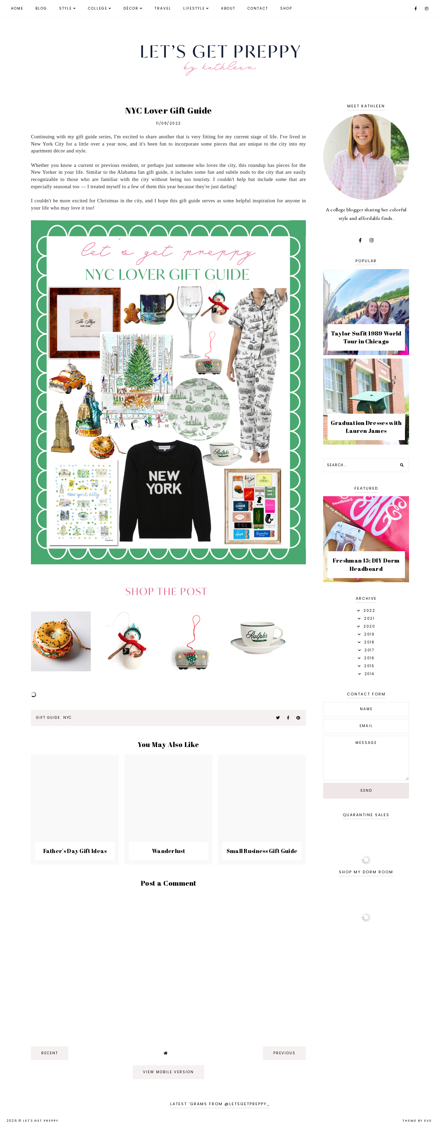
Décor (131, 8)
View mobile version (168, 1072)
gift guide (48, 717)
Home (17, 8)
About (228, 8)
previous (284, 1053)
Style (65, 8)
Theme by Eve (417, 1121)
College (97, 8)
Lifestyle (194, 8)
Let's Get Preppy (40, 1121)
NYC (68, 717)
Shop (286, 8)
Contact (258, 8)
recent (49, 1053)
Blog (41, 8)
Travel (163, 8)
